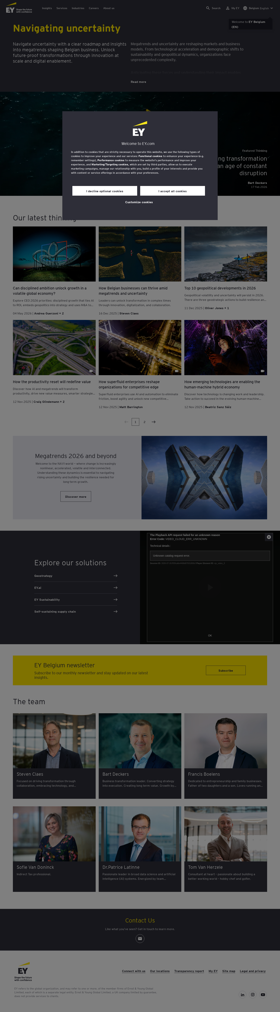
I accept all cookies (172, 191)
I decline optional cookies (104, 191)
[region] (140, 165)
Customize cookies (139, 202)
